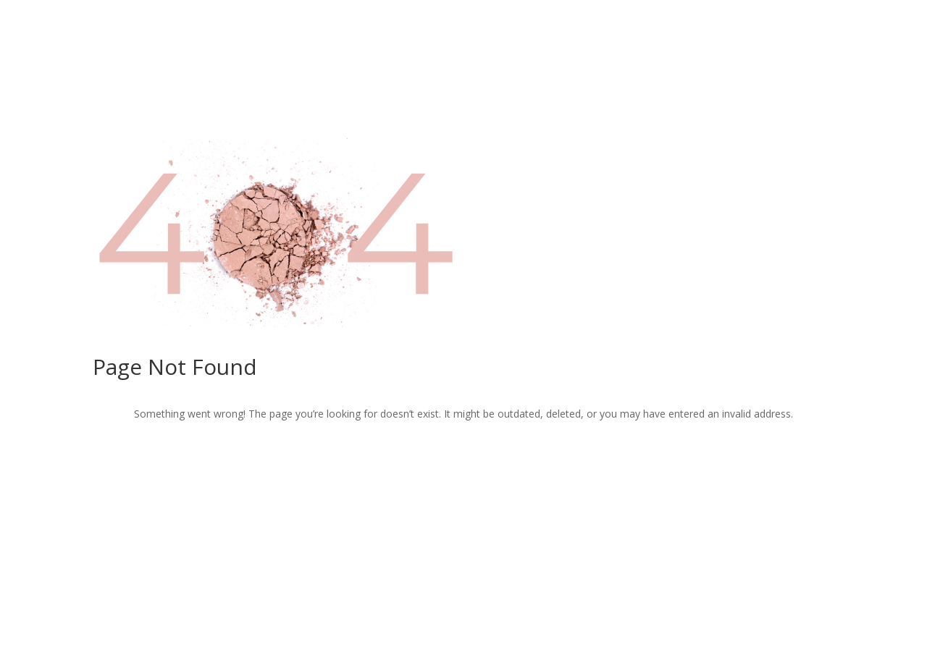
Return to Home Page (463, 460)
